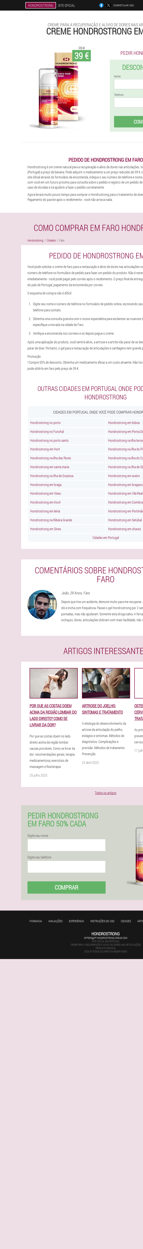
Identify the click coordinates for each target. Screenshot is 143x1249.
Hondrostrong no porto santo (49, 440)
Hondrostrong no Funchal (47, 431)
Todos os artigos (105, 793)
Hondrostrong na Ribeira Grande (51, 520)
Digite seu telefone (39, 857)
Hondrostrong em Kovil (45, 502)
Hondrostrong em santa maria (49, 467)
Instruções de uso (102, 921)
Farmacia (36, 921)
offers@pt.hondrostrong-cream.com (105, 938)
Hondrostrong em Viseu (45, 493)
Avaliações (55, 921)
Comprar (66, 887)
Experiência (76, 921)
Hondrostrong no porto (45, 422)
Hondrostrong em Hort (45, 449)
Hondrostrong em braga (45, 484)
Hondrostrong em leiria (45, 511)
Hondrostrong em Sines (45, 529)
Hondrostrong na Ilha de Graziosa (51, 475)
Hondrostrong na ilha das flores (50, 458)
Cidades (126, 921)
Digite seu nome (37, 835)
